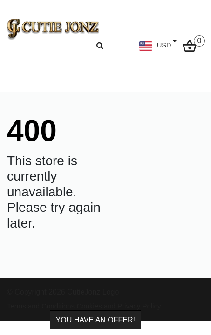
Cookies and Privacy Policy (119, 306)
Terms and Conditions (41, 306)
